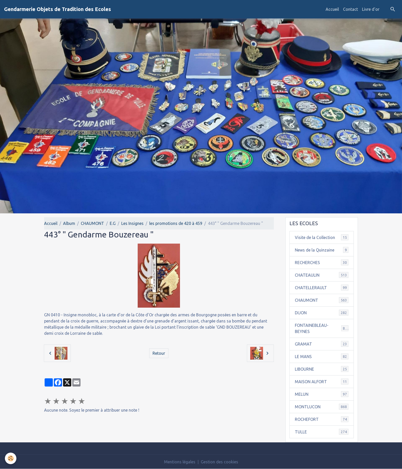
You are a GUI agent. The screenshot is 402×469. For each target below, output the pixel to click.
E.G (113, 223)
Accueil (332, 9)
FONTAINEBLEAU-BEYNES (322, 328)
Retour (159, 353)
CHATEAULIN (322, 275)
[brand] (57, 9)
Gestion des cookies (219, 462)
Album (69, 223)
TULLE (322, 432)
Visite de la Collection (322, 237)
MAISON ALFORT (322, 381)
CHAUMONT (92, 223)
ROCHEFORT (322, 419)
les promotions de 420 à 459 (175, 223)
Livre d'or (370, 9)
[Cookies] (11, 458)
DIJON (322, 313)
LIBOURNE (322, 369)
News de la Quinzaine (322, 250)
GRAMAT (322, 344)
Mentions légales (179, 462)
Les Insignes (132, 223)
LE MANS (322, 356)
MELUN (322, 394)
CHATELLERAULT (322, 287)
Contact (350, 9)
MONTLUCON (322, 407)
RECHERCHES (322, 262)
